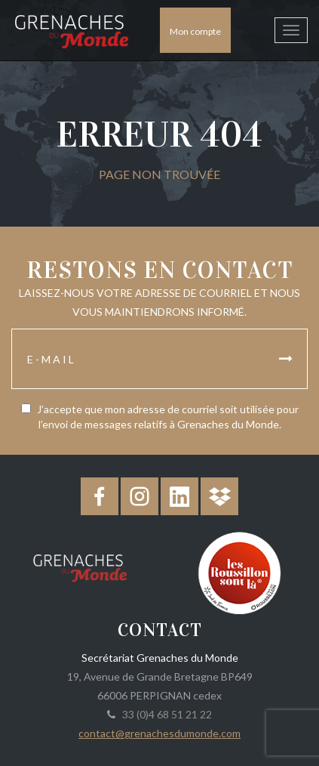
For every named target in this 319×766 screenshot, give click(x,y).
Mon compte (195, 31)
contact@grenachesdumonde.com (159, 733)
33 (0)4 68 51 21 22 (165, 714)
